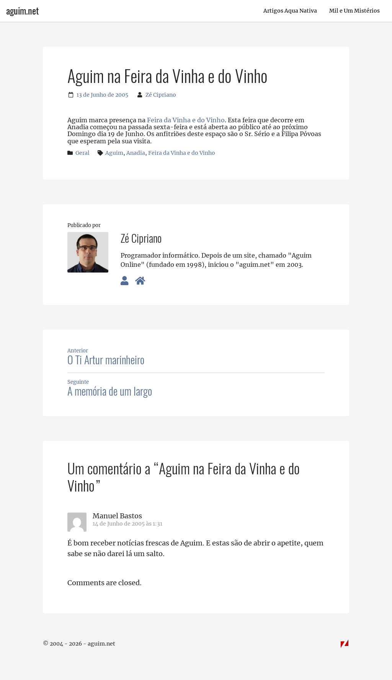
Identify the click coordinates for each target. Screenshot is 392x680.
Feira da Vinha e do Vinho (186, 120)
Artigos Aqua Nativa (290, 10)
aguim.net (22, 11)
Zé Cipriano (160, 94)
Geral (82, 152)
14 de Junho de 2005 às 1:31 (127, 523)
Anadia (135, 153)
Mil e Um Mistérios (354, 10)
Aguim (114, 153)
